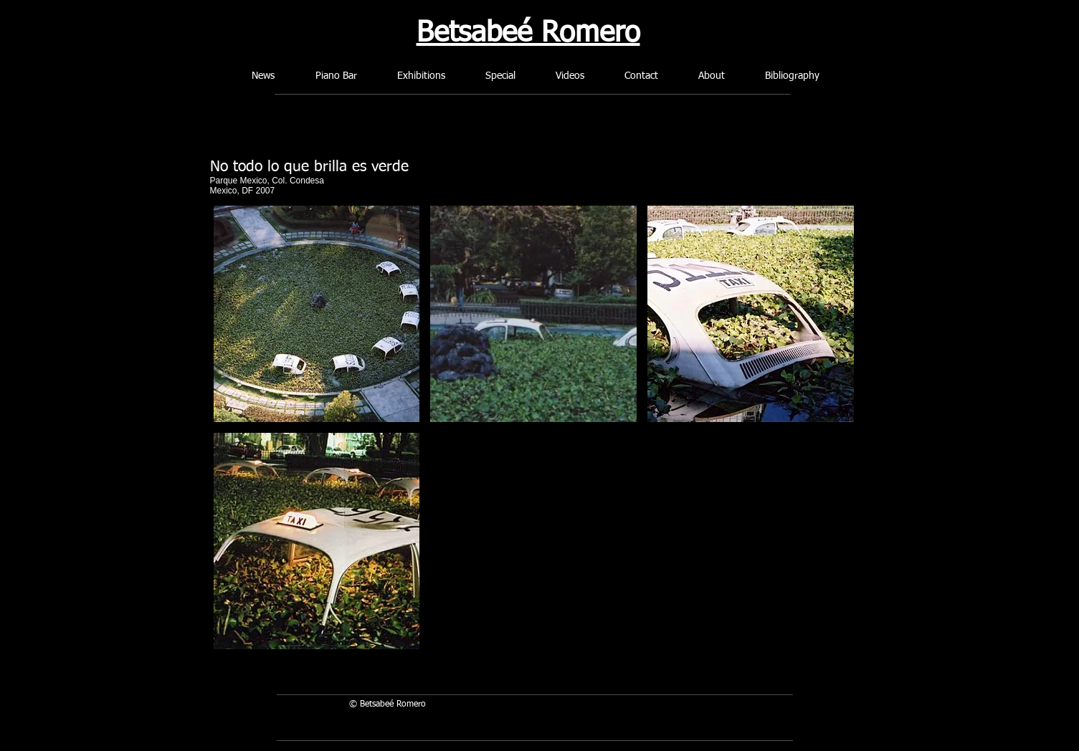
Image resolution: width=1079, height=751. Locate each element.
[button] (317, 314)
